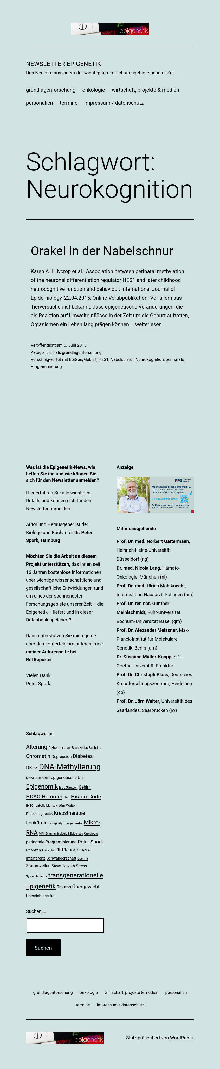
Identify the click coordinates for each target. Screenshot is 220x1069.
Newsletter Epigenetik (63, 64)
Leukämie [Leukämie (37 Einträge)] (37, 823)
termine (68, 103)
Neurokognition (149, 359)
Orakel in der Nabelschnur (102, 251)
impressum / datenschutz (114, 103)
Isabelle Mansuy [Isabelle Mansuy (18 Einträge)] (46, 806)
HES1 (103, 359)
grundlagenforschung (50, 90)
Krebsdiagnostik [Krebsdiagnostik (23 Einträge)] (39, 813)
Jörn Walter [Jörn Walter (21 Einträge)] (67, 806)
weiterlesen (148, 324)
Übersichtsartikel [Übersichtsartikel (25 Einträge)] (40, 896)
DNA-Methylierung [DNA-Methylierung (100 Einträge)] (70, 766)
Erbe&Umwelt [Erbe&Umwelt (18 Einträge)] (68, 787)
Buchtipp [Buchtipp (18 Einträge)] (95, 748)
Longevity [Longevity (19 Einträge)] (55, 823)
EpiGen (75, 359)
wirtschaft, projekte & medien (145, 90)
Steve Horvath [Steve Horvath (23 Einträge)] (63, 866)
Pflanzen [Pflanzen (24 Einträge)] (33, 850)
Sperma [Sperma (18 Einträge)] (82, 858)
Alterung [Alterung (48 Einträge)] (36, 747)
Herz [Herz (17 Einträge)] (67, 797)
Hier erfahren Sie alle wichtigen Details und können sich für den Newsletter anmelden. (58, 500)
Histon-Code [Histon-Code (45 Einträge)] (86, 796)
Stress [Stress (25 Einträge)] (81, 866)
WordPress (181, 1037)
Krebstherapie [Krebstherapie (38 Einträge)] (69, 813)
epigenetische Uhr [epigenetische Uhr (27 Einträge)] (67, 777)
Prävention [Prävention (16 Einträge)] (48, 850)
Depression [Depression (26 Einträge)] (61, 756)
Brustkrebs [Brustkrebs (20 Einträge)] (80, 748)
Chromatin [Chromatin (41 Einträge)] (38, 756)
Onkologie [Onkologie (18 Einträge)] (91, 833)
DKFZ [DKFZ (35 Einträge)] (32, 768)
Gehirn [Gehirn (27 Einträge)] (85, 787)
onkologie (93, 90)
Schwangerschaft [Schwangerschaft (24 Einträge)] (61, 858)
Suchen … (36, 911)
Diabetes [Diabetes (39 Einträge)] (83, 756)
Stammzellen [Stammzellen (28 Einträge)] (38, 865)
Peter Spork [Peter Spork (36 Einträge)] (90, 842)
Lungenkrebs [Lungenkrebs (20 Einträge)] (73, 823)
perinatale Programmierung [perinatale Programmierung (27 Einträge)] (51, 842)
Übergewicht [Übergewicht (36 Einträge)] (86, 887)
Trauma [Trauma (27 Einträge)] (64, 886)
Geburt (90, 359)
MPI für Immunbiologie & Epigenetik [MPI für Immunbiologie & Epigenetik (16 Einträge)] (61, 833)
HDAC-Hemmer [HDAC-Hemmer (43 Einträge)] (44, 796)
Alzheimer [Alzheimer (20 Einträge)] (55, 748)
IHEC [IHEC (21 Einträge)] (30, 806)
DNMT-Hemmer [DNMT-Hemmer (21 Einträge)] (38, 778)
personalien (39, 103)
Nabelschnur (122, 359)
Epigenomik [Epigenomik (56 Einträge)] (42, 786)
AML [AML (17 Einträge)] (67, 748)
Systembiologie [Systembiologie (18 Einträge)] (36, 876)
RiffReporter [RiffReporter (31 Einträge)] (68, 849)
